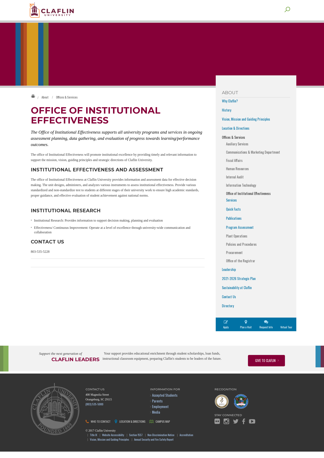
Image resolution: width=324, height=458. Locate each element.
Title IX (93, 441)
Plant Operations (236, 242)
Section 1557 (136, 441)
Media (156, 418)
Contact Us (229, 303)
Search (287, 16)
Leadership (229, 275)
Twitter (235, 428)
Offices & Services (66, 103)
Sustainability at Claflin (237, 294)
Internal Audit (235, 183)
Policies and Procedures (241, 250)
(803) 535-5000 (94, 410)
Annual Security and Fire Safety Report (154, 446)
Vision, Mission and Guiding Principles (246, 125)
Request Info (266, 334)
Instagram (226, 428)
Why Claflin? (230, 107)
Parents (157, 407)
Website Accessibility (113, 441)
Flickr (217, 427)
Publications (234, 224)
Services (231, 206)
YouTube (252, 428)
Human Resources (237, 175)
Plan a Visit (246, 334)
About (45, 103)
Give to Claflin (265, 366)
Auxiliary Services (237, 150)
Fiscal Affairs (234, 166)
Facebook (243, 428)
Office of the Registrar (240, 267)
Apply (226, 334)
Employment (160, 412)
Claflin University (60, 11)
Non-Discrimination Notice (161, 441)
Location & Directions (235, 134)
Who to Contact (101, 428)
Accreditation (186, 441)
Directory (228, 312)
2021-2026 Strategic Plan (239, 284)
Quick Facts (233, 215)
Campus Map (163, 428)
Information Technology (241, 191)
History (226, 116)
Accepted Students (164, 401)
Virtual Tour (286, 334)
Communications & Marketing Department (253, 158)
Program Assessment (240, 233)
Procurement (234, 258)
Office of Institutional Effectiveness (248, 199)
